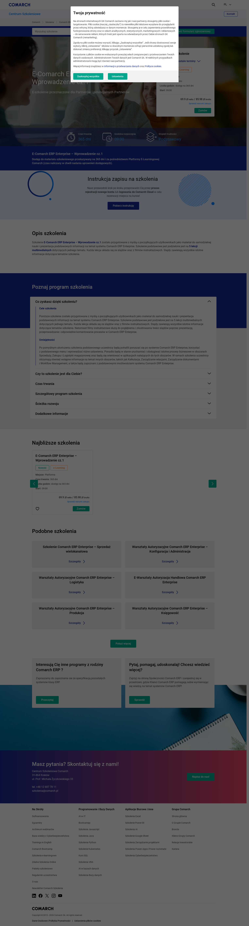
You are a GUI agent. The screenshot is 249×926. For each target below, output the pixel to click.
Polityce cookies (153, 66)
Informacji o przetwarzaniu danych (121, 66)
